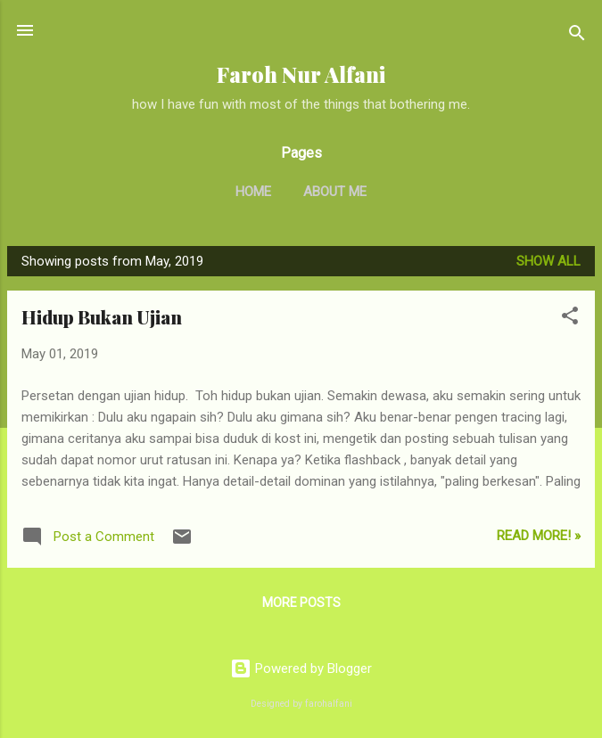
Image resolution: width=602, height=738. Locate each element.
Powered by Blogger (301, 668)
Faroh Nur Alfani (301, 74)
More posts (301, 602)
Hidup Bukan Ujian (101, 317)
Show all (548, 261)
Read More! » (539, 536)
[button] (570, 318)
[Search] (577, 36)
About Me (335, 192)
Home (253, 192)
